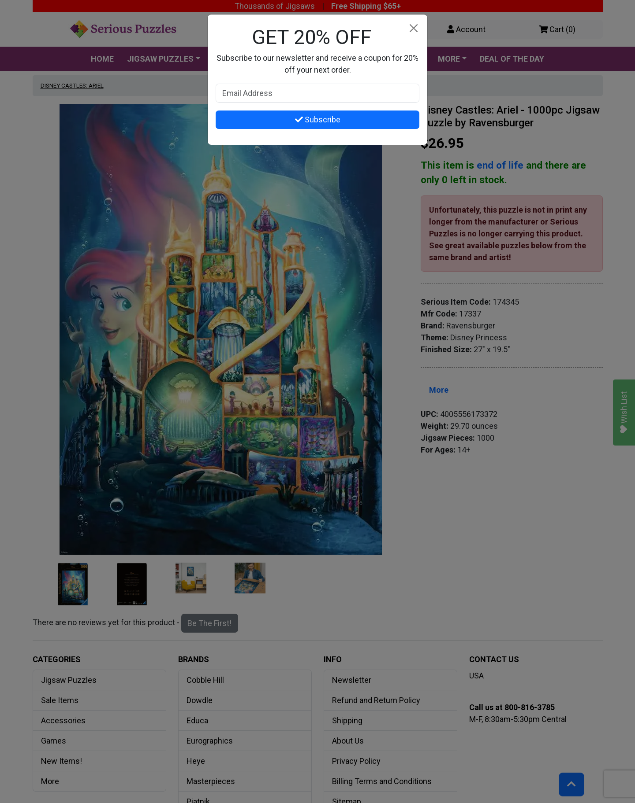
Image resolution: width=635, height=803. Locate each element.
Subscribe (317, 119)
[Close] (413, 28)
